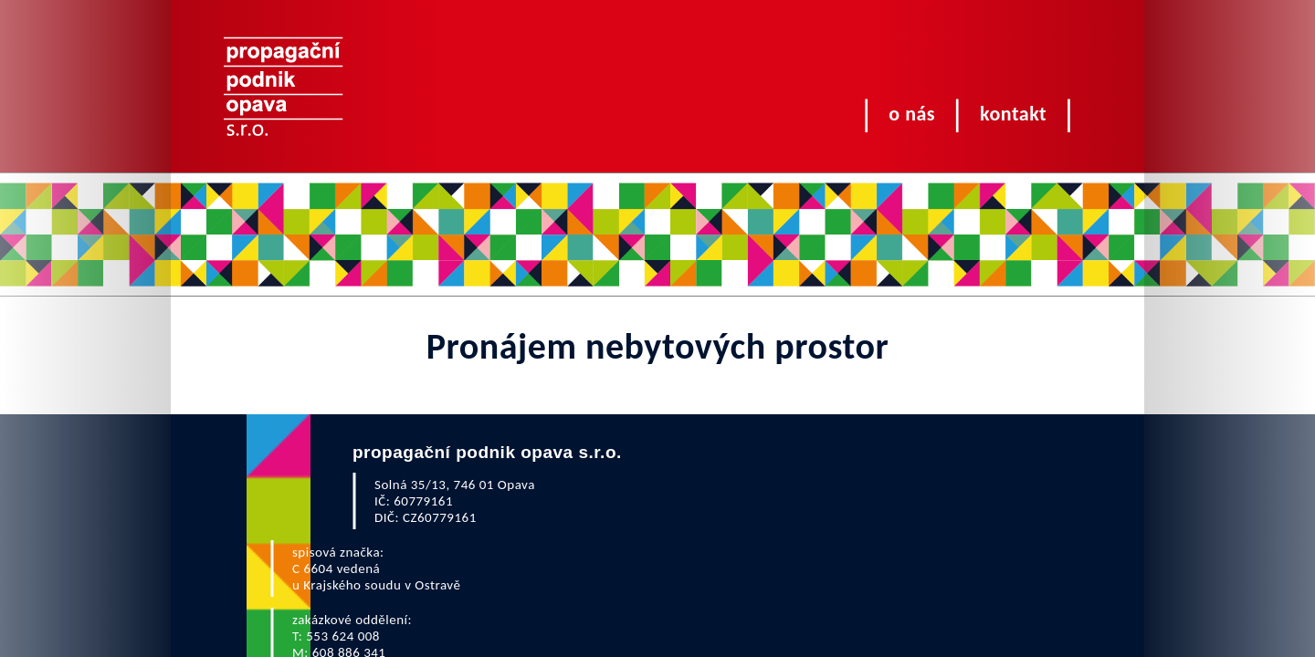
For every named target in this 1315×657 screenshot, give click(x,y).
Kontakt (1013, 113)
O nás (912, 113)
